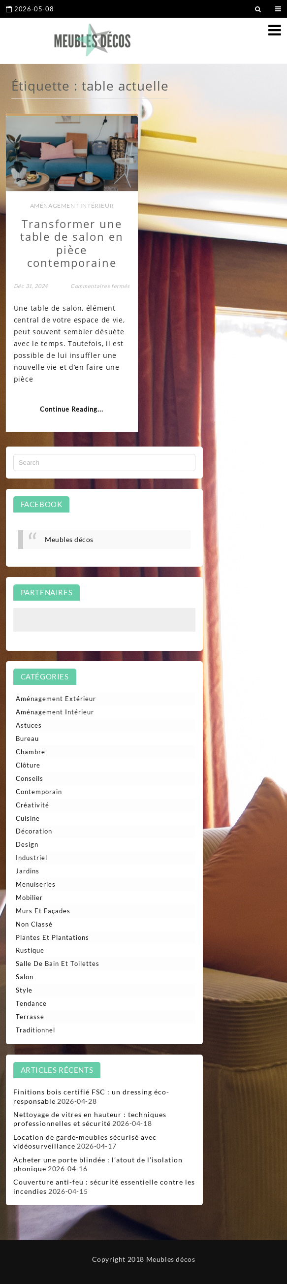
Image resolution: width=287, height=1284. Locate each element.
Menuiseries (36, 884)
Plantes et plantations (52, 937)
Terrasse (30, 1017)
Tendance (31, 1003)
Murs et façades (43, 911)
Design (27, 844)
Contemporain (39, 792)
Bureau (27, 738)
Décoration (34, 831)
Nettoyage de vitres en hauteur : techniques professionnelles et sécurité (89, 1118)
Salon (24, 977)
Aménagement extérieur (56, 699)
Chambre (30, 752)
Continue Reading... (71, 409)
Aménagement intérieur (72, 205)
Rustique (30, 950)
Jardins (27, 871)
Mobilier (29, 897)
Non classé (34, 924)
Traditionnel (35, 1030)
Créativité (32, 805)
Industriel (31, 858)
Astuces (29, 725)
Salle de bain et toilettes (57, 963)
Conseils (29, 778)
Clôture (28, 765)
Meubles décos (69, 539)
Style (24, 990)
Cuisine (28, 818)
